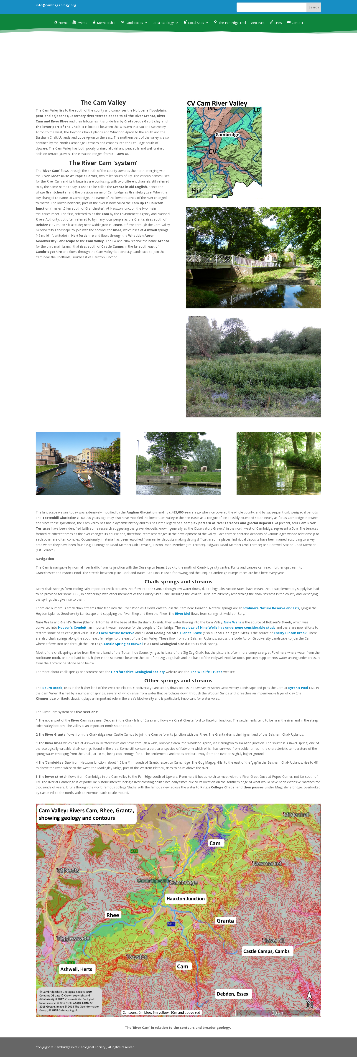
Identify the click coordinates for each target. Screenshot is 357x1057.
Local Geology (163, 23)
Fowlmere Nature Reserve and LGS (271, 608)
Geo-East (258, 23)
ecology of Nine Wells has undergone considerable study (228, 627)
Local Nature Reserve (116, 633)
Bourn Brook (52, 688)
